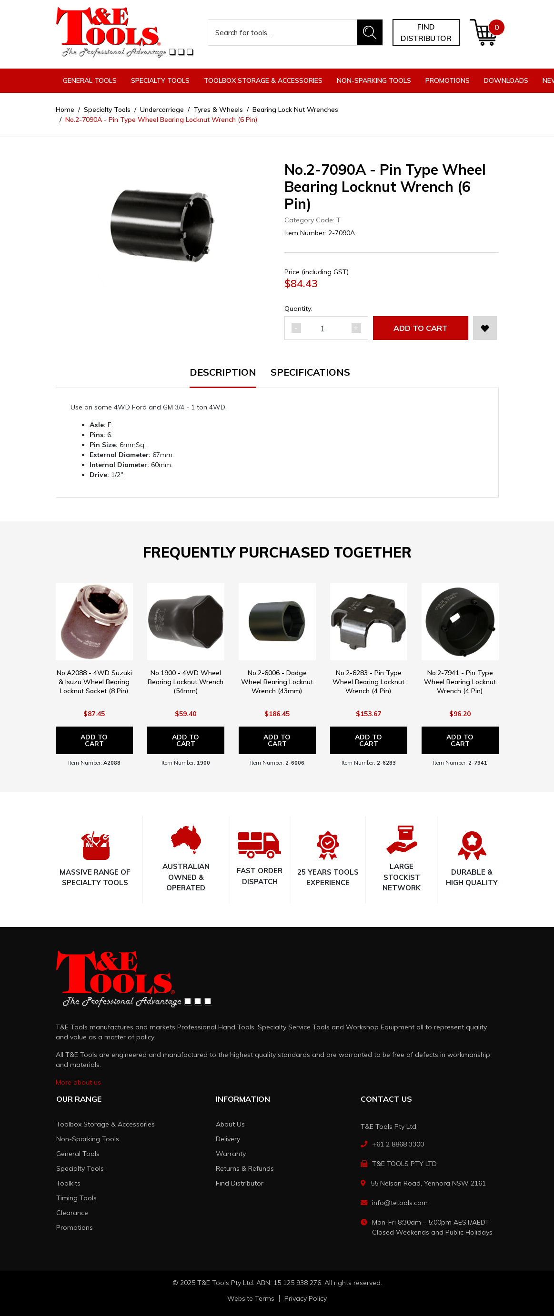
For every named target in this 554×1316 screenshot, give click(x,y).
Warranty (231, 1153)
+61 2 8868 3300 (398, 1144)
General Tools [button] (90, 80)
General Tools (78, 1153)
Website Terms (250, 1298)
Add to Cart (420, 328)
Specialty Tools (80, 1168)
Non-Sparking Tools (87, 1139)
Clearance (72, 1212)
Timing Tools (76, 1198)
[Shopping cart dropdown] (483, 32)
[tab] (230, 378)
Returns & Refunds (245, 1168)
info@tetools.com (400, 1202)
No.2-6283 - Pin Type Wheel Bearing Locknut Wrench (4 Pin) (368, 681)
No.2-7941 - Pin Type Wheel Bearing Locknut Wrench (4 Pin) (460, 681)
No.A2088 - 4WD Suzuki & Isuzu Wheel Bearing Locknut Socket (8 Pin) (94, 681)
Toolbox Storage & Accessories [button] (263, 80)
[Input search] (282, 32)
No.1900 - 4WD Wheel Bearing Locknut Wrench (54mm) (185, 681)
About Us (230, 1124)
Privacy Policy (305, 1298)
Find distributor (426, 32)
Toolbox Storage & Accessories (105, 1124)
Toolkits (68, 1183)
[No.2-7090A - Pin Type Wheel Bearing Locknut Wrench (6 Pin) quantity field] (326, 328)
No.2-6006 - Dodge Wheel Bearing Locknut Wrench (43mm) (277, 681)
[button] (485, 328)
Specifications (310, 373)
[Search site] (370, 32)
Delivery (228, 1139)
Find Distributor (239, 1183)
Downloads (506, 80)
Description (223, 373)
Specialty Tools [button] (160, 80)
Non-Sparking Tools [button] (374, 80)
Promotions (447, 80)
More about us (78, 1082)
